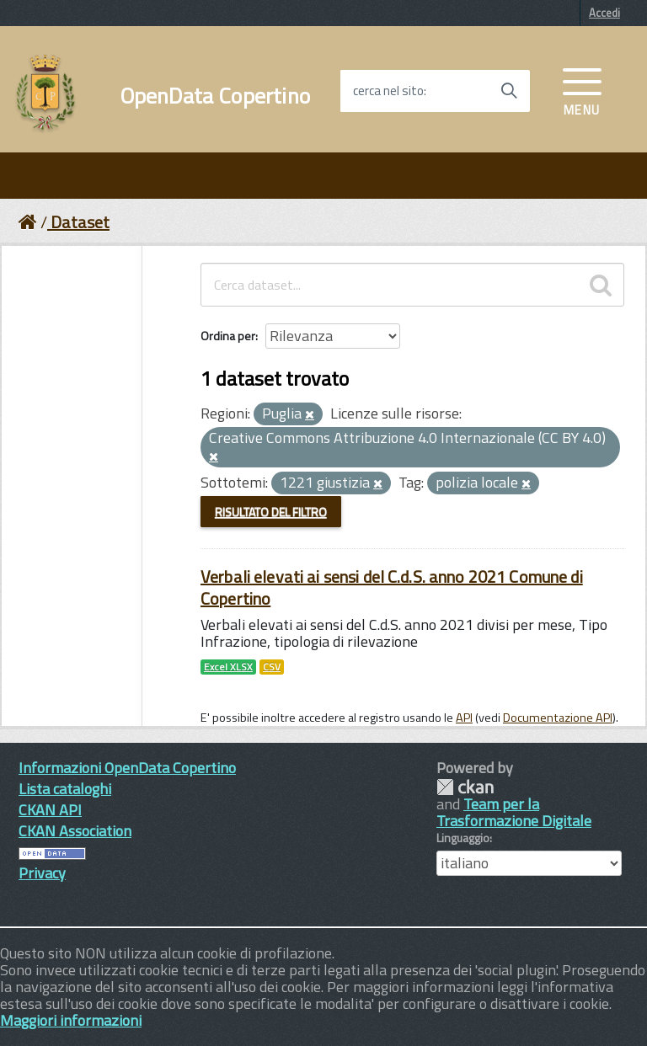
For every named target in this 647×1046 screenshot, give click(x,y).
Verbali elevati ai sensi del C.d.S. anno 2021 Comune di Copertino (392, 587)
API (464, 717)
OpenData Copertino (215, 96)
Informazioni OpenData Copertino (127, 767)
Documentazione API (557, 717)
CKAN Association (75, 830)
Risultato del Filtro (271, 511)
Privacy (42, 873)
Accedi (604, 12)
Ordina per (228, 335)
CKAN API (50, 809)
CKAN (465, 787)
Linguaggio (462, 838)
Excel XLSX (228, 667)
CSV (272, 667)
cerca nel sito (388, 91)
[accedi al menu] (582, 90)
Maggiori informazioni (71, 1020)
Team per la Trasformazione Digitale (513, 812)
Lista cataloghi (65, 788)
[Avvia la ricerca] (509, 91)
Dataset (80, 222)
